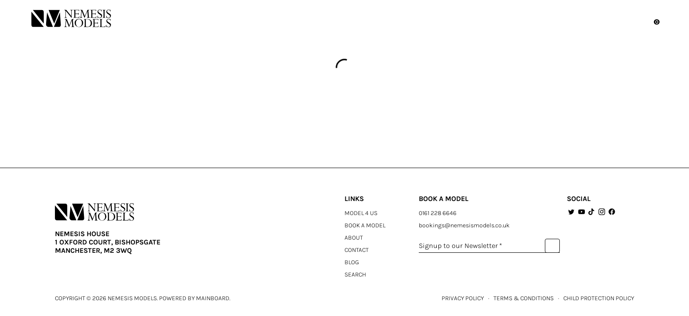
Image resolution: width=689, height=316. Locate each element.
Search (355, 274)
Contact (356, 250)
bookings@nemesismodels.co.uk (464, 225)
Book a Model (364, 225)
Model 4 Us (360, 213)
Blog (351, 262)
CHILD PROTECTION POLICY (598, 298)
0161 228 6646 (438, 213)
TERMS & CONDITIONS (523, 298)
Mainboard (212, 298)
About (353, 237)
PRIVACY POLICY (463, 298)
